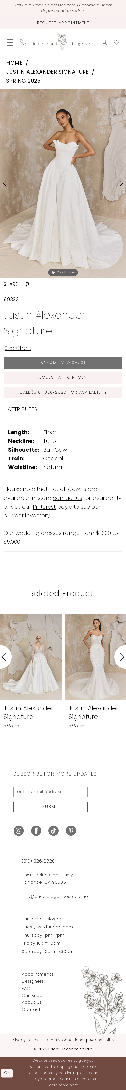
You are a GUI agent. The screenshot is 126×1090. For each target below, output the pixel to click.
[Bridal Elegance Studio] (63, 42)
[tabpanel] (63, 183)
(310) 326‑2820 (38, 861)
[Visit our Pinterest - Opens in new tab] (71, 831)
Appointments (38, 975)
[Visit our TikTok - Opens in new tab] (53, 831)
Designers (33, 982)
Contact (31, 1010)
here (74, 1085)
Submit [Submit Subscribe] (50, 807)
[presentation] (31, 657)
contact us (67, 498)
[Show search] (104, 42)
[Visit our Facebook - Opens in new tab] (36, 831)
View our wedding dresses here (45, 5)
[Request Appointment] (63, 23)
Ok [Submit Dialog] (7, 1073)
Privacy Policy (25, 1040)
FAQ (26, 989)
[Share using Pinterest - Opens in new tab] (27, 285)
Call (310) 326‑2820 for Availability (63, 393)
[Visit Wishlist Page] (116, 42)
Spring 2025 (23, 81)
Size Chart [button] (18, 348)
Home (14, 63)
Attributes (22, 409)
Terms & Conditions (64, 1040)
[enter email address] (50, 792)
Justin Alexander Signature (47, 72)
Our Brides (33, 996)
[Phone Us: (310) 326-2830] (23, 42)
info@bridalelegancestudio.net (56, 897)
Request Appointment (63, 378)
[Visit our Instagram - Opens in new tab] (18, 831)
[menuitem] (10, 42)
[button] (10, 42)
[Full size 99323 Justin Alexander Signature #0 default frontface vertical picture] (63, 183)
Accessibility (102, 1040)
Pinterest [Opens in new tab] (44, 507)
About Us (32, 1003)
